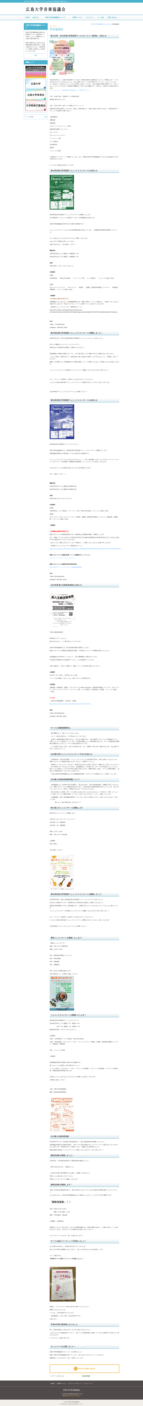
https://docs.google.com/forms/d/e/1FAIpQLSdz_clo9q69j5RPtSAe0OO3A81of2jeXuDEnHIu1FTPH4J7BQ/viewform (85, 548)
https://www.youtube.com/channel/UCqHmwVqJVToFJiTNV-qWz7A (70, 703)
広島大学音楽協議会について (55, 17)
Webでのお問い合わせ (84, 1368)
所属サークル (77, 17)
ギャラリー (90, 17)
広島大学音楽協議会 (74, 1401)
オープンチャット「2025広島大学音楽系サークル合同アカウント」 (71, 90)
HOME (27, 17)
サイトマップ (88, 1383)
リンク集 (100, 17)
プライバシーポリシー (75, 1383)
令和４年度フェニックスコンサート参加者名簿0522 (66, 567)
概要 (35, 55)
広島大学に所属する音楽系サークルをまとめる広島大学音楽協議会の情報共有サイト (46, 1)
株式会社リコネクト (78, 1403)
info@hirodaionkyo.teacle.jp (73, 1395)
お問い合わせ (112, 17)
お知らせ (35, 17)
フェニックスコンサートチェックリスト (62, 557)
